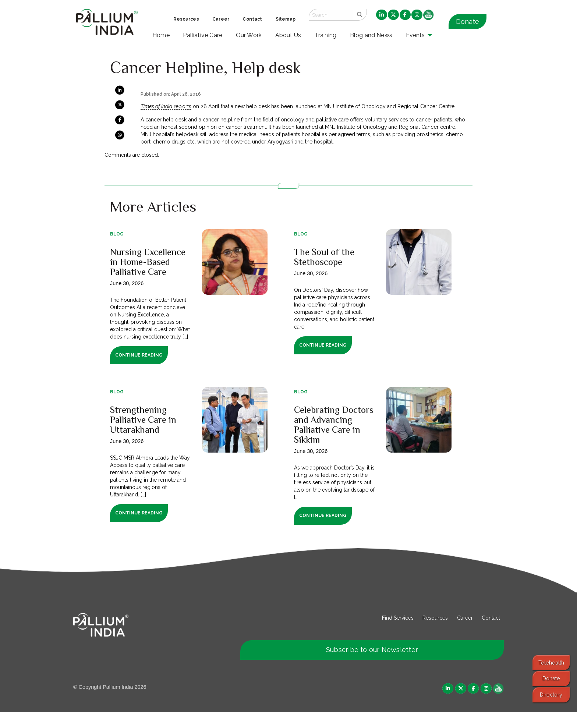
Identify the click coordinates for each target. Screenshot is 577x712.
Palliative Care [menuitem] (202, 35)
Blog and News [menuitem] (371, 35)
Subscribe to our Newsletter (372, 649)
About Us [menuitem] (288, 35)
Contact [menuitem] (252, 19)
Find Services (398, 618)
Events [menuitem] (415, 35)
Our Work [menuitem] (249, 35)
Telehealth (551, 662)
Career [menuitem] (220, 19)
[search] (360, 15)
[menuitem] (381, 15)
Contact (491, 618)
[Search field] (331, 15)
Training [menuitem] (326, 35)
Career (465, 618)
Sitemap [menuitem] (285, 19)
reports (166, 106)
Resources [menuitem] (186, 19)
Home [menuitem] (161, 35)
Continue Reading (139, 355)
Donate (467, 21)
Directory (551, 694)
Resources (435, 618)
